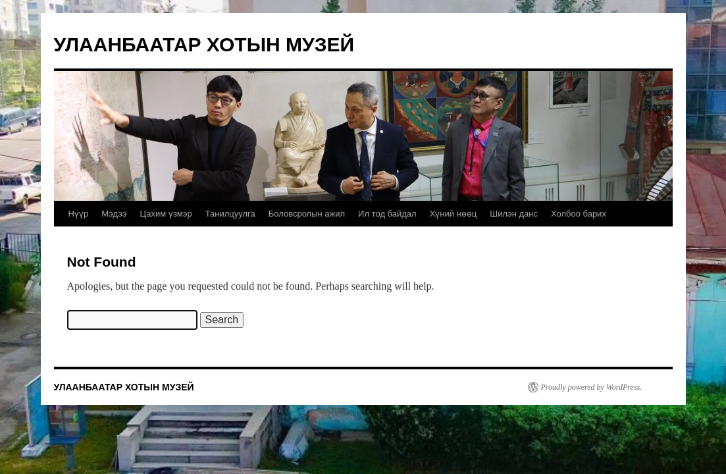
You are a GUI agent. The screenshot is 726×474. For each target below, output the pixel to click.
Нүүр (78, 214)
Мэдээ (113, 214)
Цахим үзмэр (166, 214)
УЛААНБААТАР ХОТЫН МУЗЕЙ (204, 44)
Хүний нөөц (453, 214)
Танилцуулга (230, 214)
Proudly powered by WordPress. (591, 387)
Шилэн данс (514, 214)
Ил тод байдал (387, 214)
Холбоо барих (578, 214)
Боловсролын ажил (307, 214)
